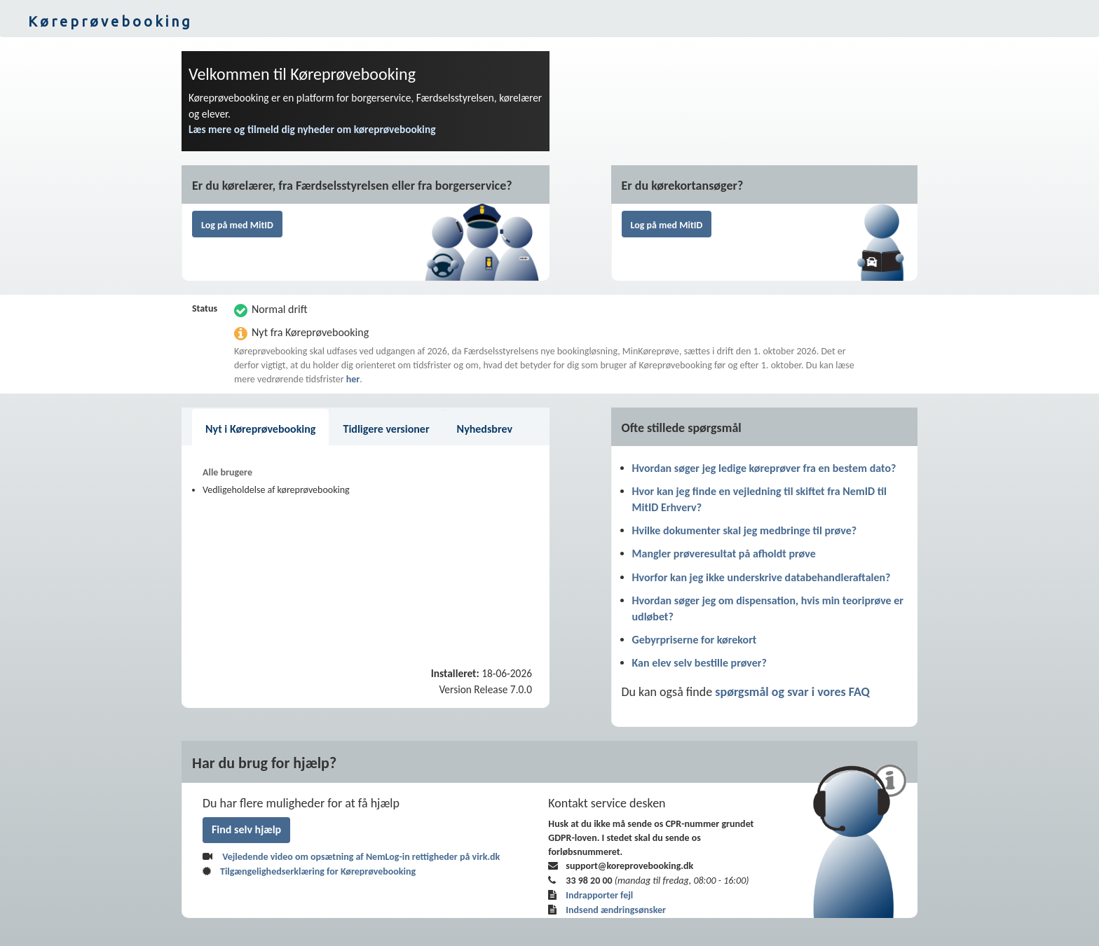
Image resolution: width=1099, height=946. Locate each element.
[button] (549, 21)
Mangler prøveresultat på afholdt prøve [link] (724, 553)
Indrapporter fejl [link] (599, 895)
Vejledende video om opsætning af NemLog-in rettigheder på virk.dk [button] (361, 857)
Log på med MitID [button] (237, 225)
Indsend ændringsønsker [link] (616, 910)
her (353, 379)
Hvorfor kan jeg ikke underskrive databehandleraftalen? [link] (761, 577)
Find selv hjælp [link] (246, 829)
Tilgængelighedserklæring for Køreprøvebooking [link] (318, 871)
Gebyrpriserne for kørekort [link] (694, 639)
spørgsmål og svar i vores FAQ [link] (792, 692)
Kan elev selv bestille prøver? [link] (699, 662)
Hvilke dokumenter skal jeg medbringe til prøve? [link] (744, 530)
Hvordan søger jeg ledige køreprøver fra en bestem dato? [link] (764, 468)
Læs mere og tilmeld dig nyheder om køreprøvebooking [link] (312, 129)
